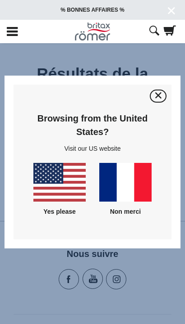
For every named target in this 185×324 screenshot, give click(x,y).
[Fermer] (158, 96)
